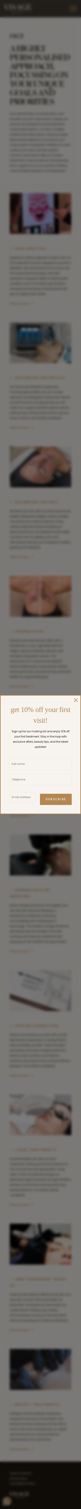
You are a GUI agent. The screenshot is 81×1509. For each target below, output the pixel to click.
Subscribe (56, 799)
